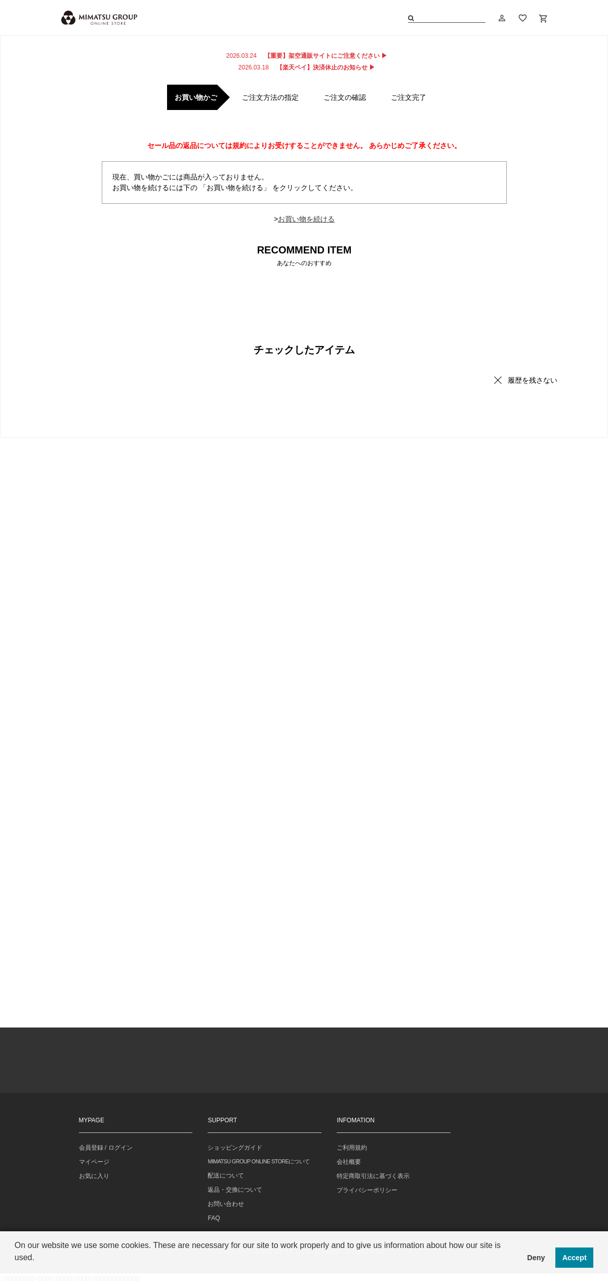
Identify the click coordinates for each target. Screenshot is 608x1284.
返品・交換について (235, 1189)
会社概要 (349, 1161)
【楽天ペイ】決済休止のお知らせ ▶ (306, 67)
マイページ (94, 1161)
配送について (226, 1175)
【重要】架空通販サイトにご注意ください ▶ (306, 55)
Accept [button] (574, 1258)
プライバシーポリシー (367, 1190)
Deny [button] (536, 1258)
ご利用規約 (352, 1147)
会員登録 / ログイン (106, 1147)
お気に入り (94, 1176)
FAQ (214, 1218)
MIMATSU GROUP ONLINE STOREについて (258, 1161)
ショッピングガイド (235, 1147)
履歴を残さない (532, 380)
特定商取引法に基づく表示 (373, 1176)
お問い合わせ (226, 1203)
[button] (16, 1270)
